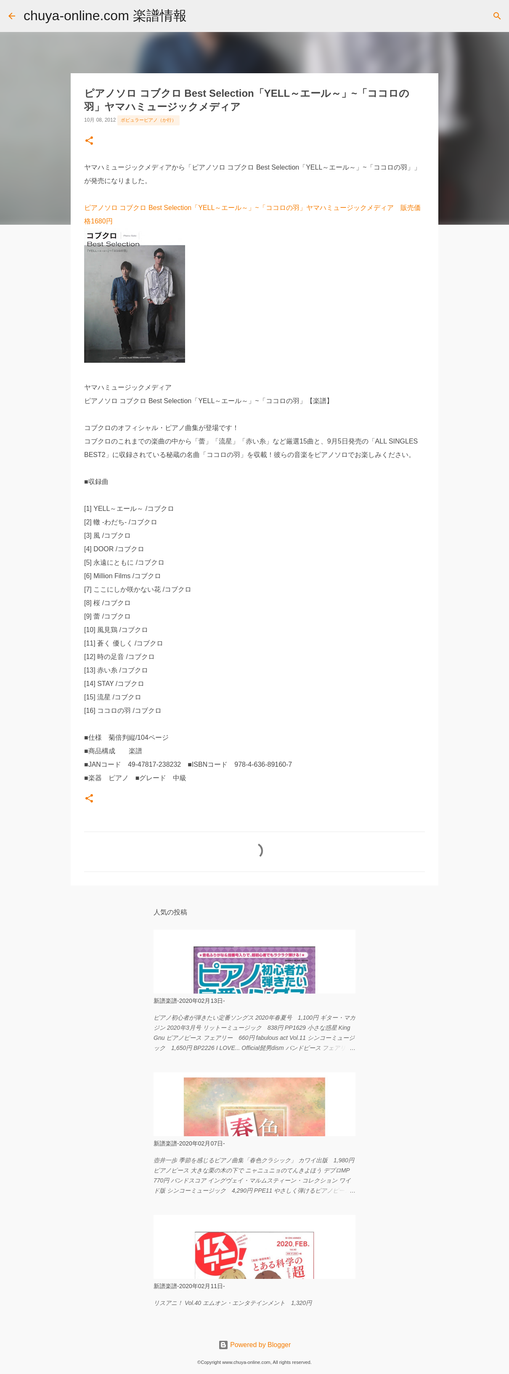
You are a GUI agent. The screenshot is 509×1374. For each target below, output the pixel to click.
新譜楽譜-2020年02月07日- (189, 1143)
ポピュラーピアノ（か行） (148, 119)
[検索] (199, 16)
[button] (89, 141)
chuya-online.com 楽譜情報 (105, 15)
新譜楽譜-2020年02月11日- (189, 1286)
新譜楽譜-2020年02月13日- (189, 1000)
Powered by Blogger (254, 1344)
